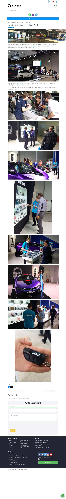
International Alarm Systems (41, 440)
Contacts (11, 447)
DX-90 (22, 46)
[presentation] (21, 425)
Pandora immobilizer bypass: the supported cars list (25, 446)
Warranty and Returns (25, 440)
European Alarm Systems (41, 442)
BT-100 (33, 47)
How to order (12, 449)
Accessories (38, 445)
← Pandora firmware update (15, 391)
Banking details (23, 443)
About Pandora (12, 442)
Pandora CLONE (22, 83)
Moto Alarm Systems (40, 444)
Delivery (11, 444)
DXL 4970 (47, 46)
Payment (11, 445)
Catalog (31, 19)
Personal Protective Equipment (42, 447)
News (10, 440)
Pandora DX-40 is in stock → (50, 391)
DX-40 (17, 46)
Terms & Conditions (24, 441)
